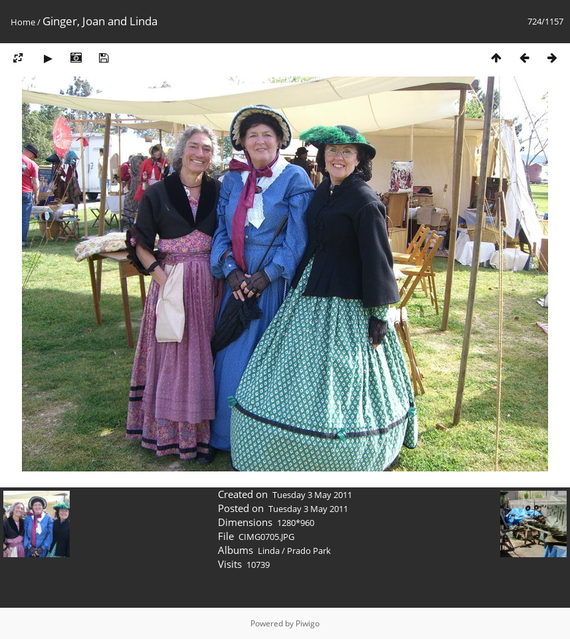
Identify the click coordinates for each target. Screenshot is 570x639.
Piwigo (308, 623)
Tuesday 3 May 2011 (312, 495)
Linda (269, 551)
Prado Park (309, 551)
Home (23, 22)
